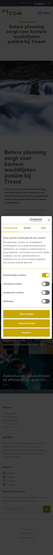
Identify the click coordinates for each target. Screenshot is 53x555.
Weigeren (26, 332)
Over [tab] (43, 228)
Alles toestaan (26, 314)
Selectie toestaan (26, 323)
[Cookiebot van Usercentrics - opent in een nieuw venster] (31, 220)
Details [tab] (27, 228)
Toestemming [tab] (10, 228)
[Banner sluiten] (49, 220)
